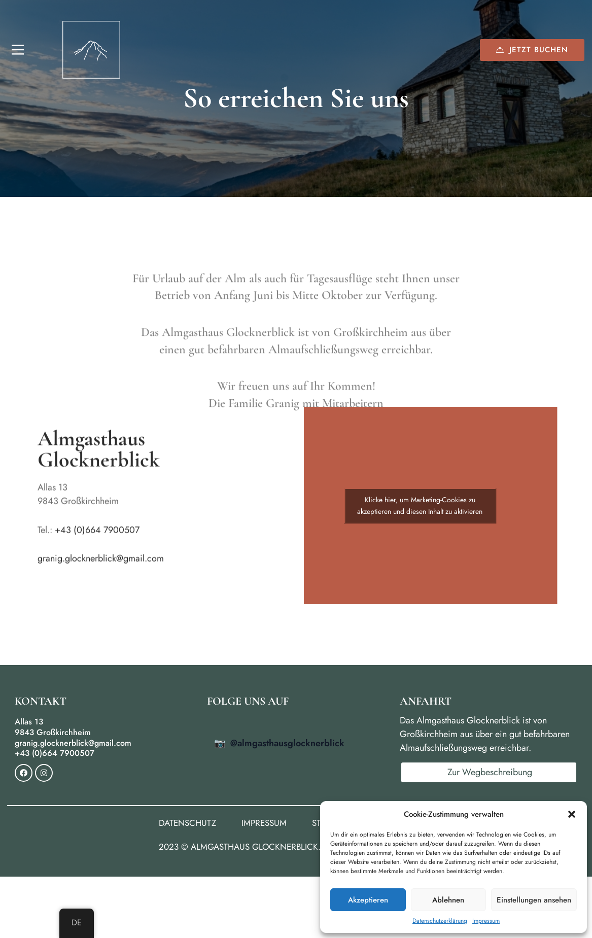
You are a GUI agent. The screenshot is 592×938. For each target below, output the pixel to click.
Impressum (486, 920)
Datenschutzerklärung (439, 920)
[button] (572, 814)
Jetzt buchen (532, 49)
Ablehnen (448, 900)
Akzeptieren (368, 900)
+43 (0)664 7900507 (97, 537)
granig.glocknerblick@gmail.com (101, 566)
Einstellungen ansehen (534, 900)
